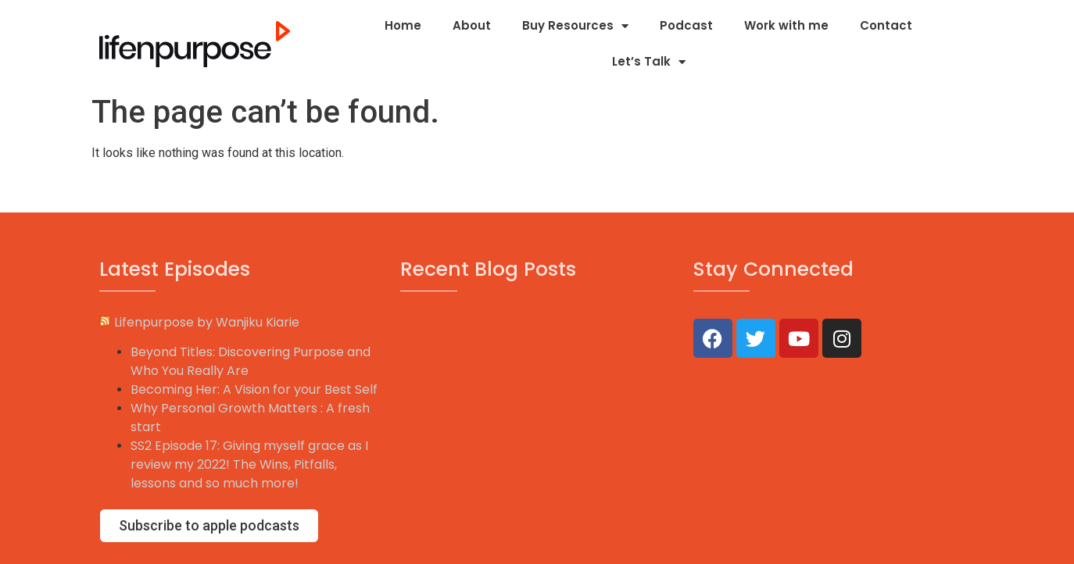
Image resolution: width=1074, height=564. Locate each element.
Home (403, 25)
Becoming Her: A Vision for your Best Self (254, 389)
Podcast (686, 25)
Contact (886, 25)
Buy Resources (575, 26)
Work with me (786, 25)
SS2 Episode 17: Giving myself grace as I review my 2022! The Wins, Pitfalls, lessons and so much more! (249, 464)
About (472, 25)
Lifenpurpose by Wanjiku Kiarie (206, 322)
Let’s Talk (649, 62)
